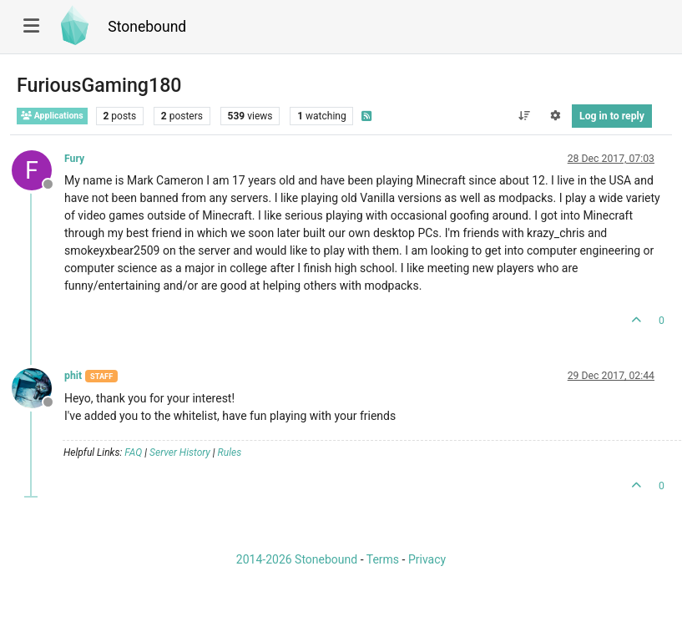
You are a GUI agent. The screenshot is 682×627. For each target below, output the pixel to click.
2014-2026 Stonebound (296, 559)
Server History (179, 452)
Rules (230, 452)
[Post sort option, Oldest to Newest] (524, 116)
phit (73, 376)
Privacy (427, 559)
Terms (382, 559)
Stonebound (147, 26)
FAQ (133, 452)
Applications (52, 115)
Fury (74, 158)
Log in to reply (611, 116)
